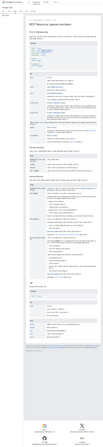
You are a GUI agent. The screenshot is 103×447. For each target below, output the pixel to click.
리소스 (55, 2)
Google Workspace (38, 20)
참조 (55, 20)
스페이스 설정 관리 (59, 277)
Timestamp (56, 103)
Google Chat (7, 8)
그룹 (60, 312)
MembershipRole (46, 52)
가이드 (9, 11)
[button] (11, 13)
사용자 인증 (72, 142)
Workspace (14, 2)
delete (32, 327)
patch (32, 337)
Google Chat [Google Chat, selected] (36, 2)
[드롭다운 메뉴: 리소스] (59, 2)
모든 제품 (45, 2)
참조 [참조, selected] (15, 11)
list (31, 334)
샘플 (21, 11)
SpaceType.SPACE (52, 231)
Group (40, 66)
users (52, 188)
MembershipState (47, 50)
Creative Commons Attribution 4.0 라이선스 (58, 346)
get (31, 331)
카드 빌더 (33, 11)
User (39, 60)
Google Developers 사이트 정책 (55, 347)
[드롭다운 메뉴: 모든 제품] (50, 2)
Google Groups (86, 188)
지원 (26, 11)
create (32, 324)
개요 (3, 11)
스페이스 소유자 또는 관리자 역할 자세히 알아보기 (67, 234)
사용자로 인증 (92, 130)
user (55, 132)
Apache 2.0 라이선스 (95, 346)
